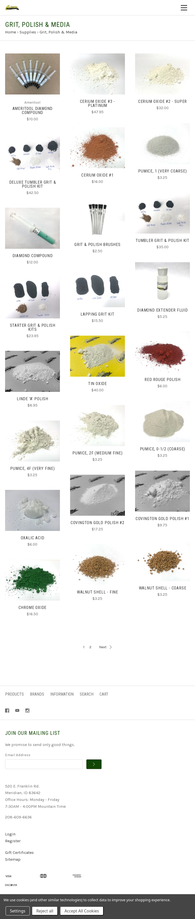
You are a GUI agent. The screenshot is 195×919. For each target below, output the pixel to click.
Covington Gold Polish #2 (97, 522)
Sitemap (13, 859)
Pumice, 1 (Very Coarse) (162, 171)
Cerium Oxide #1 (97, 175)
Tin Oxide (97, 383)
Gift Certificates (19, 852)
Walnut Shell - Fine (97, 592)
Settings (17, 911)
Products (14, 694)
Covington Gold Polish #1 (162, 518)
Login (10, 834)
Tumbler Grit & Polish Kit (162, 240)
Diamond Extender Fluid (162, 310)
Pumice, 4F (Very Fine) (32, 468)
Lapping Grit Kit (97, 314)
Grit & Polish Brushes (97, 244)
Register (13, 840)
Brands (37, 694)
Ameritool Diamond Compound (32, 110)
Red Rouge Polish (162, 379)
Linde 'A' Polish (32, 398)
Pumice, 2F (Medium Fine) (97, 453)
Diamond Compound (32, 255)
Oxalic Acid (32, 537)
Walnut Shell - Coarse (162, 588)
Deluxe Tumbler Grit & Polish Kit (32, 184)
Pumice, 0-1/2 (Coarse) (162, 449)
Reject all (44, 911)
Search (86, 694)
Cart (104, 694)
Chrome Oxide (33, 607)
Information (62, 694)
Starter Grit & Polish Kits (32, 327)
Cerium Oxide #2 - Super (162, 101)
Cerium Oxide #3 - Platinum (97, 103)
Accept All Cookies (81, 911)
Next (105, 647)
